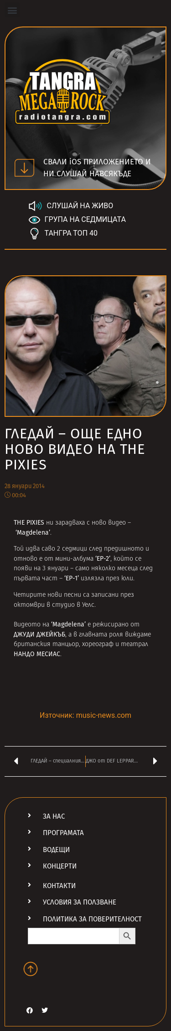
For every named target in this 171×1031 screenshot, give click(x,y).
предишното (124, 549)
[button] (12, 9)
